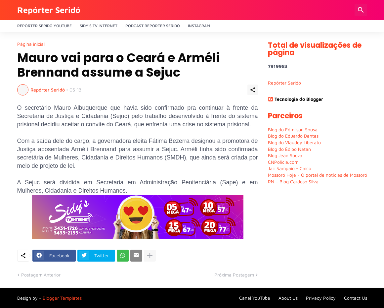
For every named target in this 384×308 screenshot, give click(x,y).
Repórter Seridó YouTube (44, 25)
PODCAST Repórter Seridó (152, 25)
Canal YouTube (254, 298)
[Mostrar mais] (150, 256)
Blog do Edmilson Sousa (293, 129)
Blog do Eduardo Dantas (293, 136)
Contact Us (355, 298)
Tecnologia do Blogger (295, 99)
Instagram (199, 25)
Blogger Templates (62, 298)
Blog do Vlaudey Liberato (294, 142)
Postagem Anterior (41, 274)
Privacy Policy (321, 298)
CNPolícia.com (283, 162)
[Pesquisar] (361, 10)
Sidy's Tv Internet (98, 25)
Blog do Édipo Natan (289, 149)
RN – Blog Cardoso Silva (293, 181)
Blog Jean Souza (285, 155)
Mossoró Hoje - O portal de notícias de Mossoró (317, 175)
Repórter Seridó (48, 10)
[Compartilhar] (252, 90)
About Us (288, 298)
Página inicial (31, 44)
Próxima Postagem (234, 274)
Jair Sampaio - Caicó (289, 168)
